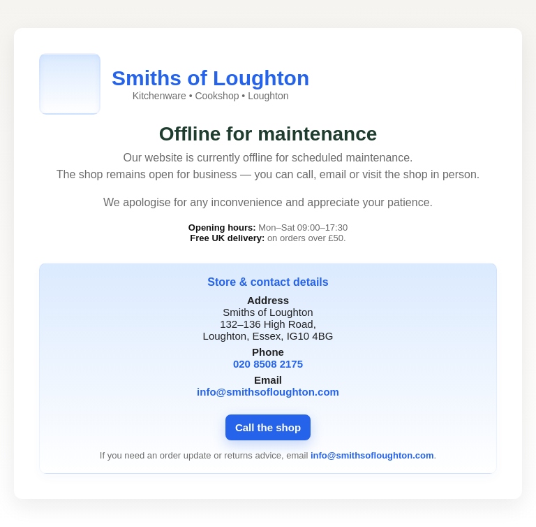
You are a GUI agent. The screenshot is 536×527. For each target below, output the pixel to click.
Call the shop (268, 427)
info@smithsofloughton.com (268, 392)
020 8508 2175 (268, 364)
